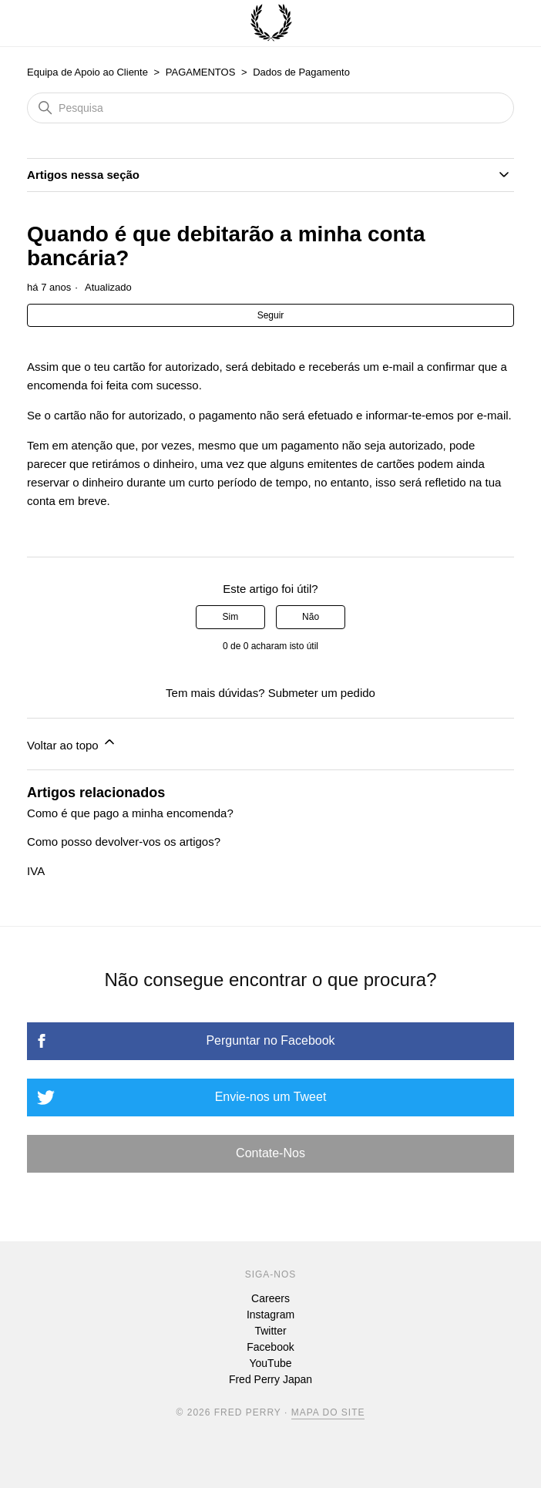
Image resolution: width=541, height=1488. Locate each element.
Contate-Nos (270, 1153)
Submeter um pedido (321, 692)
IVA (36, 870)
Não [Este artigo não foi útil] (310, 616)
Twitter (270, 1331)
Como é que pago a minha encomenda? (130, 813)
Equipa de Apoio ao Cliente (87, 72)
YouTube (270, 1363)
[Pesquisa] (270, 108)
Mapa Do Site (328, 1412)
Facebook (270, 1347)
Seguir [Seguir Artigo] (270, 315)
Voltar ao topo (72, 743)
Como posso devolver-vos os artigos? (123, 841)
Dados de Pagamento (301, 72)
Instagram (270, 1314)
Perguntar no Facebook (270, 1040)
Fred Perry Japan (270, 1379)
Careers (270, 1298)
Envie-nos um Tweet (271, 1096)
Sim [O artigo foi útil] (231, 616)
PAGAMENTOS (201, 72)
